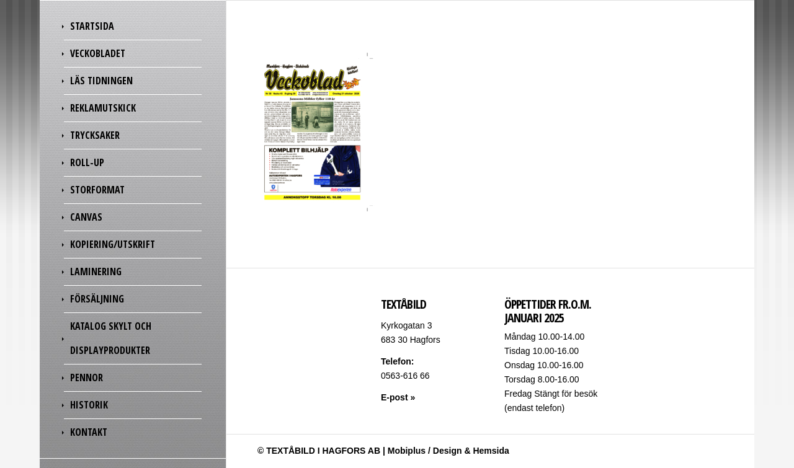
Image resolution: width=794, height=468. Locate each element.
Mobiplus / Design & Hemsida (448, 451)
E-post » (398, 397)
